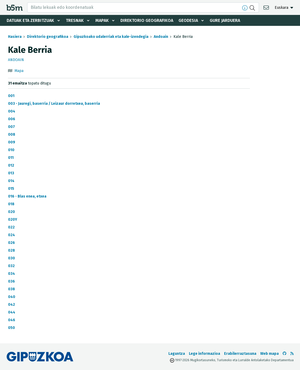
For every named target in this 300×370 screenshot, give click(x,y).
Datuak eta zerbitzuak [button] (30, 20)
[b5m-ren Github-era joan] (284, 353)
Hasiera (15, 36)
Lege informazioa (204, 353)
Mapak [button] (102, 20)
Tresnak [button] (75, 20)
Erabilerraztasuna (240, 353)
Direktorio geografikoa (146, 20)
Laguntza (176, 353)
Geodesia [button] (188, 20)
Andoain (161, 36)
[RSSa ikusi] (292, 353)
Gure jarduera (225, 20)
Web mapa (269, 353)
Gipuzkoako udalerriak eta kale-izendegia (111, 36)
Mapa (18, 71)
